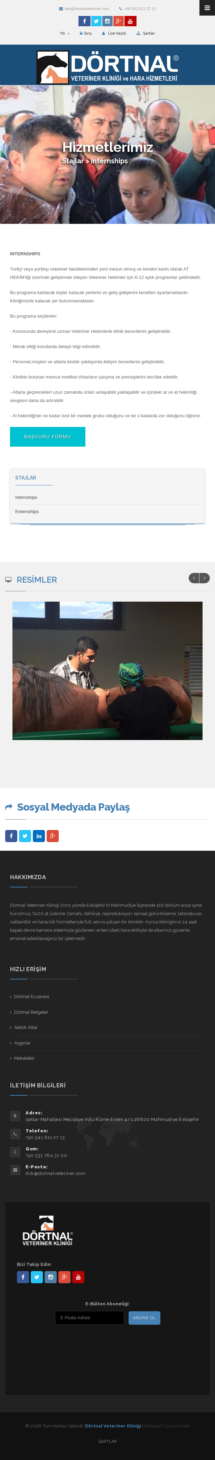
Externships (27, 511)
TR (64, 33)
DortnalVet (37, 1277)
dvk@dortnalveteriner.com (84, 9)
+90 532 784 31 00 (46, 1155)
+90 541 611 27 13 (137, 9)
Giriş (86, 33)
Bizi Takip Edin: (34, 1264)
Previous (194, 578)
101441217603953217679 (64, 1277)
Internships (26, 497)
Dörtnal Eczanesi (31, 996)
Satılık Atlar (26, 1027)
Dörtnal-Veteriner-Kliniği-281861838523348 (23, 1277)
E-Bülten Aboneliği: (107, 1303)
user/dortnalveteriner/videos (78, 1277)
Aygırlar (22, 1043)
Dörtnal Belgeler (31, 1012)
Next (204, 578)
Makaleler (24, 1058)
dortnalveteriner (51, 1277)
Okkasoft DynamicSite (167, 1426)
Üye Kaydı (114, 33)
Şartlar (146, 33)
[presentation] (61, 1342)
